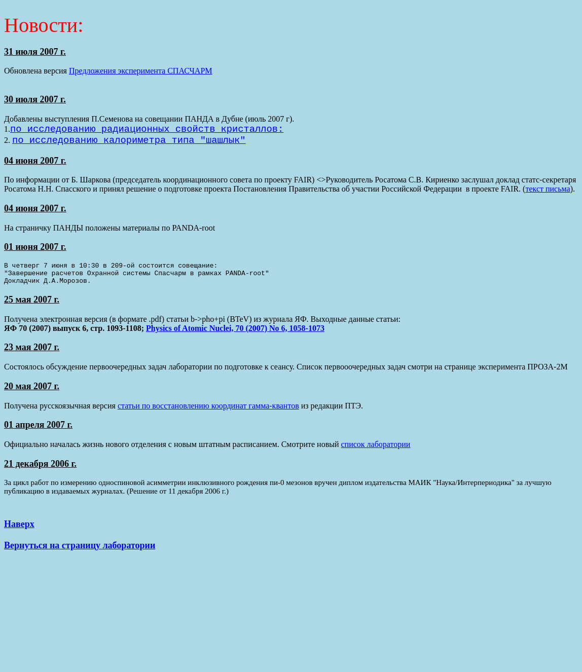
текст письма (547, 192)
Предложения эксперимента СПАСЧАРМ (140, 70)
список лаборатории (376, 451)
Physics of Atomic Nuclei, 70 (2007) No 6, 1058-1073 (235, 335)
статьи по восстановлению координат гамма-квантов (208, 413)
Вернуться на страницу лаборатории (79, 553)
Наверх (19, 532)
